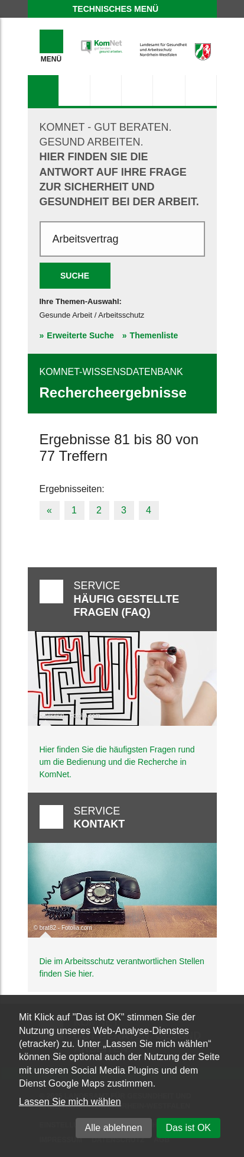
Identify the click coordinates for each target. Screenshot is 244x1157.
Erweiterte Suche (80, 335)
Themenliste (154, 335)
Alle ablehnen (113, 1128)
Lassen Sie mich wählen (70, 1102)
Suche (74, 275)
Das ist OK (188, 1128)
